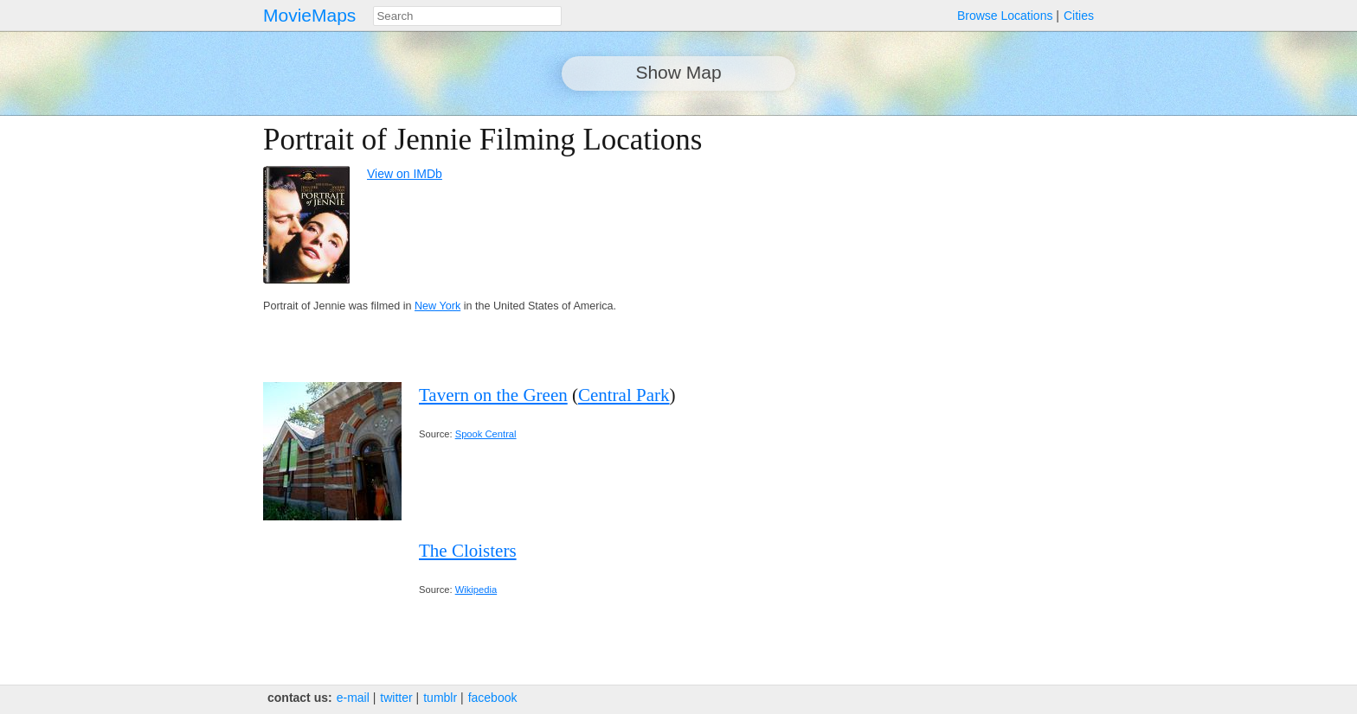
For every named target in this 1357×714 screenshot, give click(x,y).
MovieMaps (309, 15)
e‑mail (353, 697)
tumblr (440, 697)
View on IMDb (404, 174)
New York (437, 306)
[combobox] (467, 16)
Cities (1079, 15)
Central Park (624, 395)
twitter (396, 697)
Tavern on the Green (493, 395)
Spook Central (486, 434)
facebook (493, 697)
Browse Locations (1005, 15)
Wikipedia (476, 589)
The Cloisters (468, 550)
